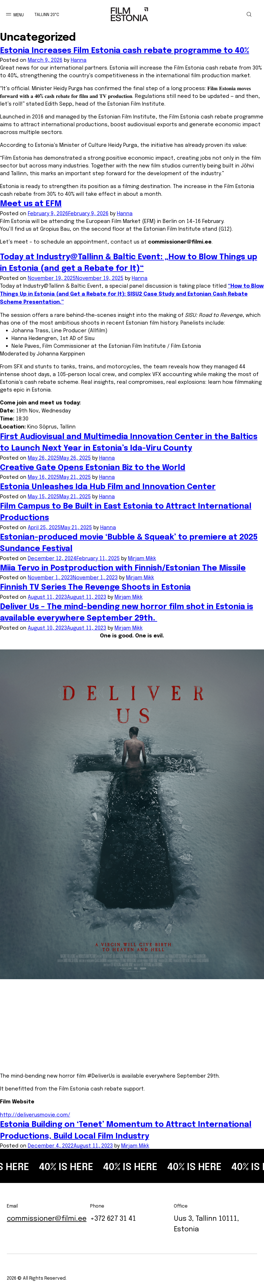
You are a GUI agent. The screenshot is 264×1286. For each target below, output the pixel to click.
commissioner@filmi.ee (180, 241)
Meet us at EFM (31, 203)
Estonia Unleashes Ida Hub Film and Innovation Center (108, 486)
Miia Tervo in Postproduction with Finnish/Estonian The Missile (123, 567)
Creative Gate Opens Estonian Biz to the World (92, 467)
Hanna (78, 59)
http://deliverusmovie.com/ (35, 1114)
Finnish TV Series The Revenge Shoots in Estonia (95, 586)
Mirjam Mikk (142, 557)
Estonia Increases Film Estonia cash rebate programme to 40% (124, 50)
